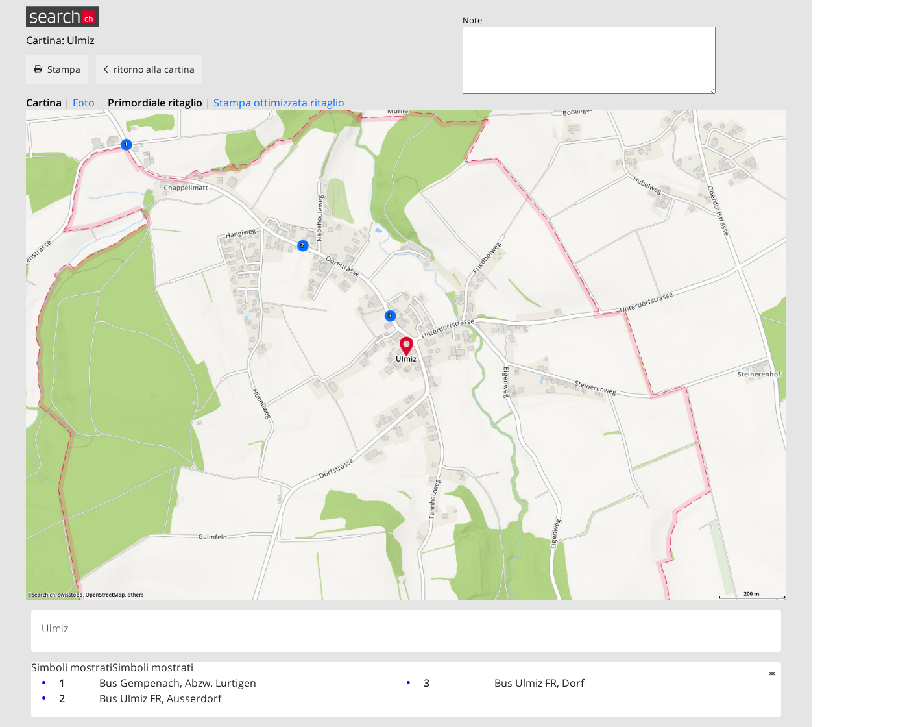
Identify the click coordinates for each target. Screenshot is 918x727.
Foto (84, 102)
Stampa (63, 69)
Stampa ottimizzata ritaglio (278, 102)
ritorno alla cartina (154, 69)
